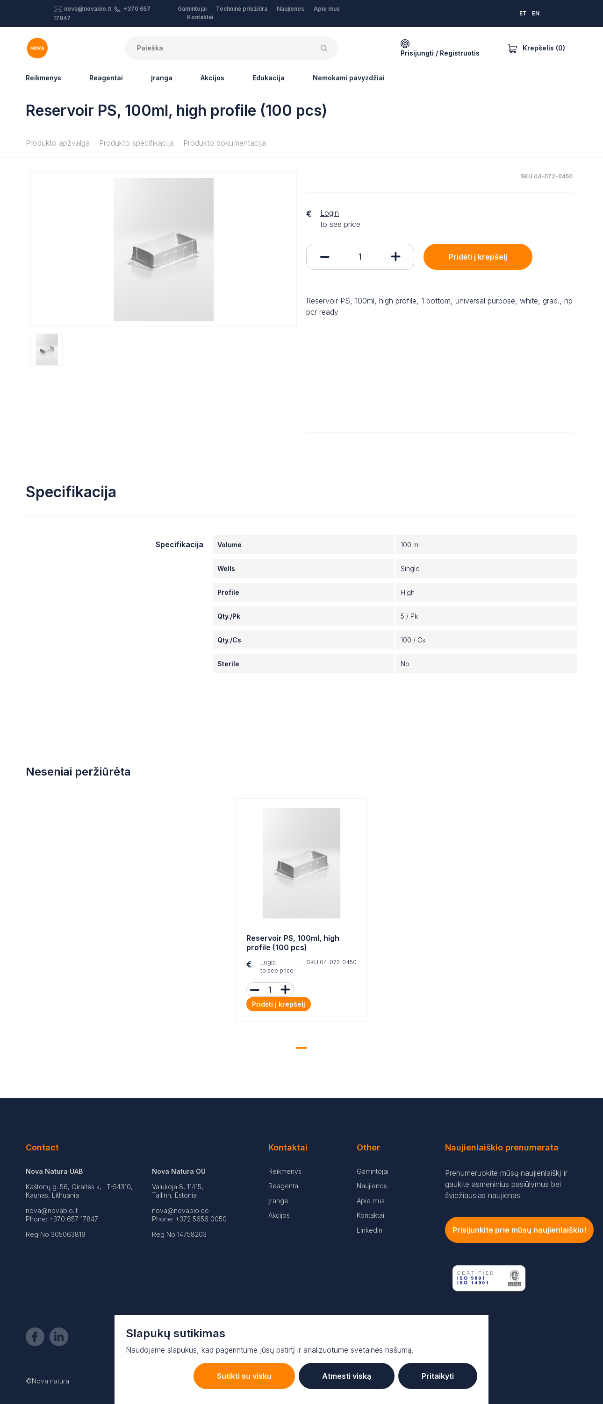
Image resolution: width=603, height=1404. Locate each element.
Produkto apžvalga (58, 143)
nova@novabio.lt (87, 8)
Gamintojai (192, 8)
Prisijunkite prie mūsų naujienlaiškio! (519, 1230)
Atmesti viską (346, 1376)
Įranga (161, 78)
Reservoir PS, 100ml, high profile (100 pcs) (292, 942)
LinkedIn (369, 1230)
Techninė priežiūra (241, 8)
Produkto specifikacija (136, 143)
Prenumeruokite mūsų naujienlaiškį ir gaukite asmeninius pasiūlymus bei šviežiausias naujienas (506, 1184)
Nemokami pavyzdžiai (349, 78)
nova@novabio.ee (180, 1210)
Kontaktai (200, 17)
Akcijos (212, 78)
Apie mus (327, 8)
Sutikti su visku (244, 1376)
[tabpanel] (301, 912)
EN (535, 13)
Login (329, 213)
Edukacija (268, 78)
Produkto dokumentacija (224, 143)
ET (523, 13)
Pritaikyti (438, 1376)
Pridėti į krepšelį (478, 256)
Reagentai (106, 78)
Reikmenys (43, 78)
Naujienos (290, 8)
